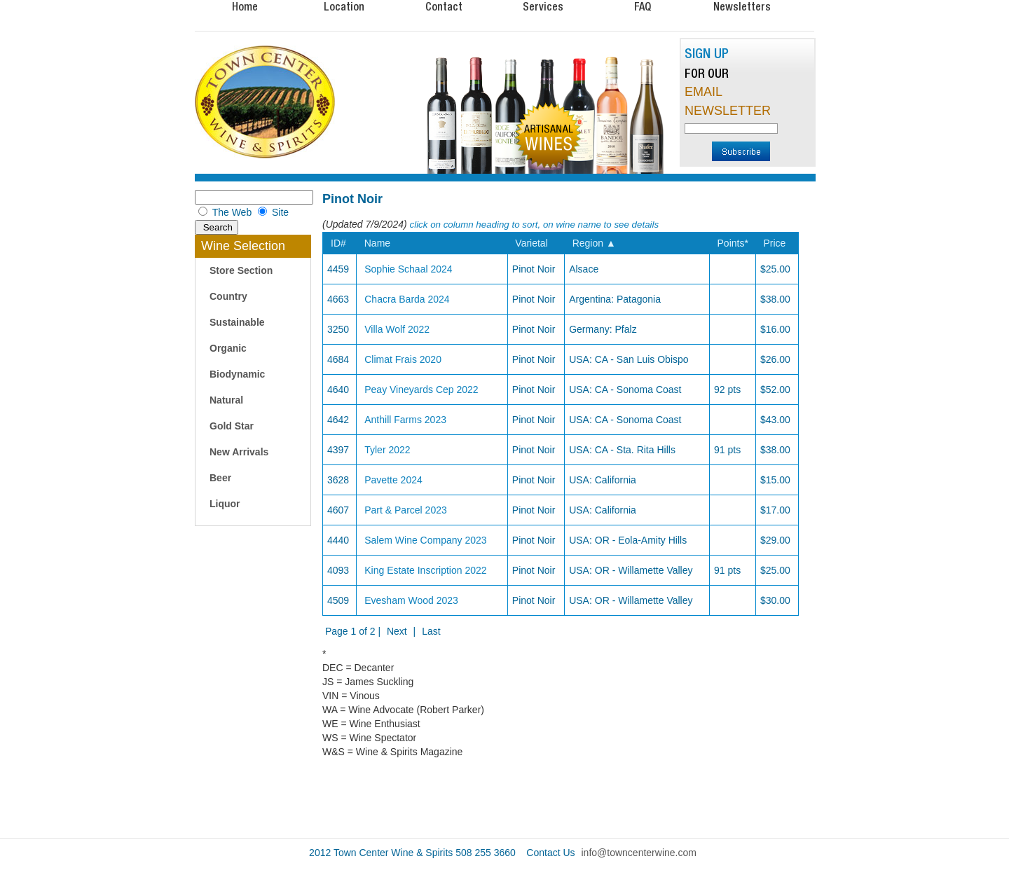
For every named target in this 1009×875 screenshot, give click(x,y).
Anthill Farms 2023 (405, 419)
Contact (443, 6)
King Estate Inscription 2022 (425, 570)
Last (431, 631)
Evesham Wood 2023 (411, 600)
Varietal (531, 243)
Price (774, 243)
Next (397, 631)
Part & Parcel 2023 (405, 510)
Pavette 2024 (393, 479)
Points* (733, 243)
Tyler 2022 (387, 449)
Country (228, 296)
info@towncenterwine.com (639, 852)
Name (377, 243)
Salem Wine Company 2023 (425, 540)
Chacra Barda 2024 (406, 299)
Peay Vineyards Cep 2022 (421, 389)
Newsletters (742, 6)
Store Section (241, 270)
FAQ (642, 6)
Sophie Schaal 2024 (408, 269)
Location (344, 6)
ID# (338, 243)
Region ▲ (594, 243)
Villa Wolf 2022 (397, 329)
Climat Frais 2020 (402, 359)
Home (245, 6)
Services (543, 6)
